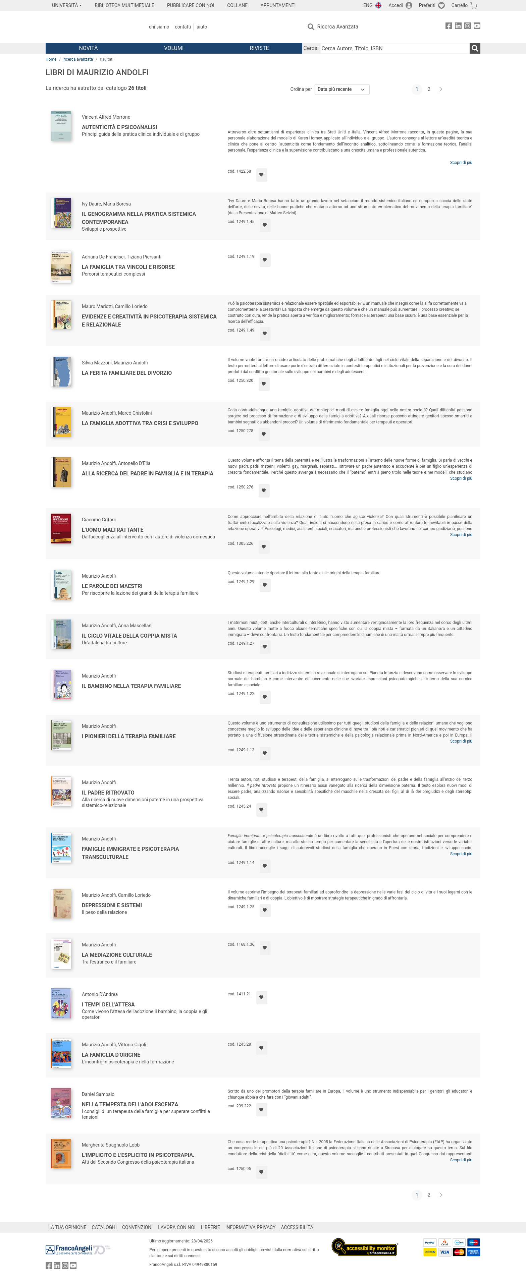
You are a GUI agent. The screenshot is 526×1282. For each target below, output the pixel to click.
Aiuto (202, 27)
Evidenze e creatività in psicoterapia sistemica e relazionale (149, 320)
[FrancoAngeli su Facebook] (448, 27)
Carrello (460, 5)
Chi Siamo (159, 27)
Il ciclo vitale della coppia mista (129, 636)
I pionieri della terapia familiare (129, 736)
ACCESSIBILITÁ (297, 1227)
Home (51, 59)
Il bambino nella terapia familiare (131, 686)
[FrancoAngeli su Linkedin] (458, 27)
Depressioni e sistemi (112, 905)
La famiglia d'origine (111, 1055)
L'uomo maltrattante (112, 530)
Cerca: (311, 48)
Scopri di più (461, 162)
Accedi (395, 5)
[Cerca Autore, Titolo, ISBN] (395, 48)
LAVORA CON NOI (177, 1227)
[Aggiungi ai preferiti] (261, 175)
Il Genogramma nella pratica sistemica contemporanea (139, 218)
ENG (367, 5)
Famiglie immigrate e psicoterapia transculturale (130, 853)
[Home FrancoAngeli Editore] (90, 27)
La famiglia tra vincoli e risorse (128, 267)
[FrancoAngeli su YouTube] (477, 27)
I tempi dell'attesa (108, 1004)
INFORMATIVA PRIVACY (250, 1227)
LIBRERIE (210, 1227)
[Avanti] (441, 89)
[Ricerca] (475, 48)
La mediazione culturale (117, 955)
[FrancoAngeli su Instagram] (467, 27)
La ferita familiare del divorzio (127, 373)
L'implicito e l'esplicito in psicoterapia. (138, 1155)
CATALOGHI (104, 1227)
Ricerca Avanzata (338, 26)
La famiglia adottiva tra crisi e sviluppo (140, 423)
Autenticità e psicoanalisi (119, 127)
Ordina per (301, 89)
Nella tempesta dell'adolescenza (130, 1104)
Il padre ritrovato (108, 793)
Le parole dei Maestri (112, 586)
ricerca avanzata (78, 59)
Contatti (183, 27)
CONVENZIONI (137, 1227)
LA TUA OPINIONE (67, 1227)
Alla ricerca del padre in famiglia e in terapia (147, 473)
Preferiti (427, 5)
